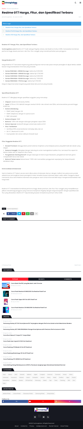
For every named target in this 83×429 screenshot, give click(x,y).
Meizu (48, 377)
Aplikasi (29, 374)
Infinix (70, 374)
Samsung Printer (40, 393)
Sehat (44, 380)
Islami (28, 377)
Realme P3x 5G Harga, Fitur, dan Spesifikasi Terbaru (21, 31)
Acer (4, 374)
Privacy (32, 426)
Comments (68, 279)
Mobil (54, 377)
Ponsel (74, 377)
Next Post (77, 265)
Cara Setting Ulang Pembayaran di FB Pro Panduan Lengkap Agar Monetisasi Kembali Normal (34, 365)
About (16, 426)
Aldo (16, 374)
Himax (64, 374)
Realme (14, 380)
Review (21, 380)
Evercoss (50, 374)
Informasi (5, 377)
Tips (50, 380)
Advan (10, 374)
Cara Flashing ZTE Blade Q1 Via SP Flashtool (17, 347)
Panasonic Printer (28, 393)
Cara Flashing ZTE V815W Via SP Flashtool (16, 359)
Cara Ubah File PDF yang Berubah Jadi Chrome (26, 283)
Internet (21, 377)
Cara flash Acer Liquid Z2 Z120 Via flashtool (17, 341)
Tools (55, 380)
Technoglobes (37, 423)
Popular (15, 279)
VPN (69, 380)
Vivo (74, 380)
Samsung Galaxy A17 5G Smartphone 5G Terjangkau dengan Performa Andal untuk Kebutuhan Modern (37, 323)
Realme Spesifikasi (12, 8)
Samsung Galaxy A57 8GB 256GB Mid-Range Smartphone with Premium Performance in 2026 (34, 329)
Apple (35, 374)
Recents (41, 279)
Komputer (35, 377)
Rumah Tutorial (53, 426)
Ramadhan (6, 380)
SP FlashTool (29, 380)
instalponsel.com (41, 426)
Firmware (57, 374)
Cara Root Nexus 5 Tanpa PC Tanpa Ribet (17, 335)
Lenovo (42, 377)
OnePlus (61, 377)
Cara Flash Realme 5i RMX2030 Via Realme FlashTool (28, 291)
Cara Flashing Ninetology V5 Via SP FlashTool (18, 353)
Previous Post (7, 265)
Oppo (67, 377)
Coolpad (42, 374)
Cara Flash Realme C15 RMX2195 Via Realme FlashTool (29, 307)
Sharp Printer (50, 393)
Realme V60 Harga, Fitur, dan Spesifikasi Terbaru (20, 35)
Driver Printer (64, 426)
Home (4, 8)
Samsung (37, 380)
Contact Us (24, 426)
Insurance (14, 377)
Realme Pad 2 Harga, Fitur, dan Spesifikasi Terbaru (21, 27)
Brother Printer (6, 393)
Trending (62, 380)
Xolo (4, 383)
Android (22, 374)
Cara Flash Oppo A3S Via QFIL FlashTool (24, 299)
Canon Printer (16, 393)
